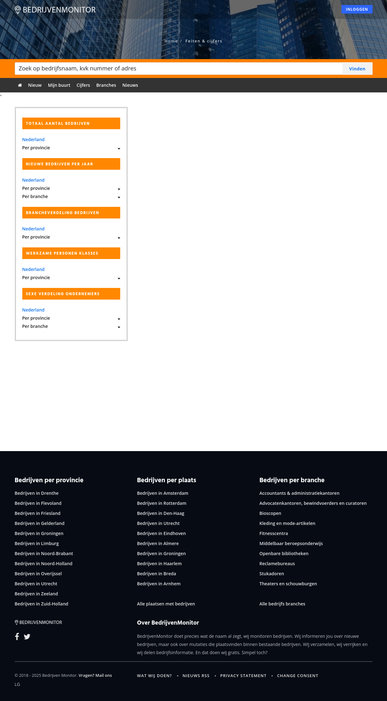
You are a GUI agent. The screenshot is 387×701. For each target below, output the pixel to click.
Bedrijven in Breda (156, 574)
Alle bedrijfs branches (282, 604)
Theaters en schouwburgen (288, 584)
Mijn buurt (59, 85)
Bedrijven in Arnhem (159, 584)
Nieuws (130, 85)
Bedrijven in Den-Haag (161, 513)
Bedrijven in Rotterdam (161, 503)
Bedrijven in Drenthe (37, 493)
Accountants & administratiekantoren (300, 493)
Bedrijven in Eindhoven (161, 533)
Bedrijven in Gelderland (40, 523)
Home (171, 41)
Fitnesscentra (274, 533)
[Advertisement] (194, 391)
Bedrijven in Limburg (37, 543)
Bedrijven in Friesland (38, 513)
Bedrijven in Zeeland (36, 594)
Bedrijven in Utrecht (36, 584)
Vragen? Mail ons (95, 675)
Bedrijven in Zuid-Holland (41, 604)
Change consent (297, 675)
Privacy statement (243, 675)
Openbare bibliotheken (284, 553)
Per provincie (36, 148)
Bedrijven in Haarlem (159, 563)
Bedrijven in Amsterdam (163, 493)
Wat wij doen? (154, 675)
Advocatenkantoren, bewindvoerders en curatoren (313, 503)
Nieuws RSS (195, 675)
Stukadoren (272, 574)
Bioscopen (271, 513)
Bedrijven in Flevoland (38, 503)
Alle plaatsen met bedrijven (166, 604)
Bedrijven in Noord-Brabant (44, 553)
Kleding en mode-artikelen (287, 523)
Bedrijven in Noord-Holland (44, 563)
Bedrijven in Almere (158, 543)
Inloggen (357, 11)
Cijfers (83, 85)
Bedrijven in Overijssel (38, 574)
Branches (106, 85)
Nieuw (35, 85)
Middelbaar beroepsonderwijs (291, 543)
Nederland (33, 139)
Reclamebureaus (277, 563)
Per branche (35, 196)
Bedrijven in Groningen (39, 533)
